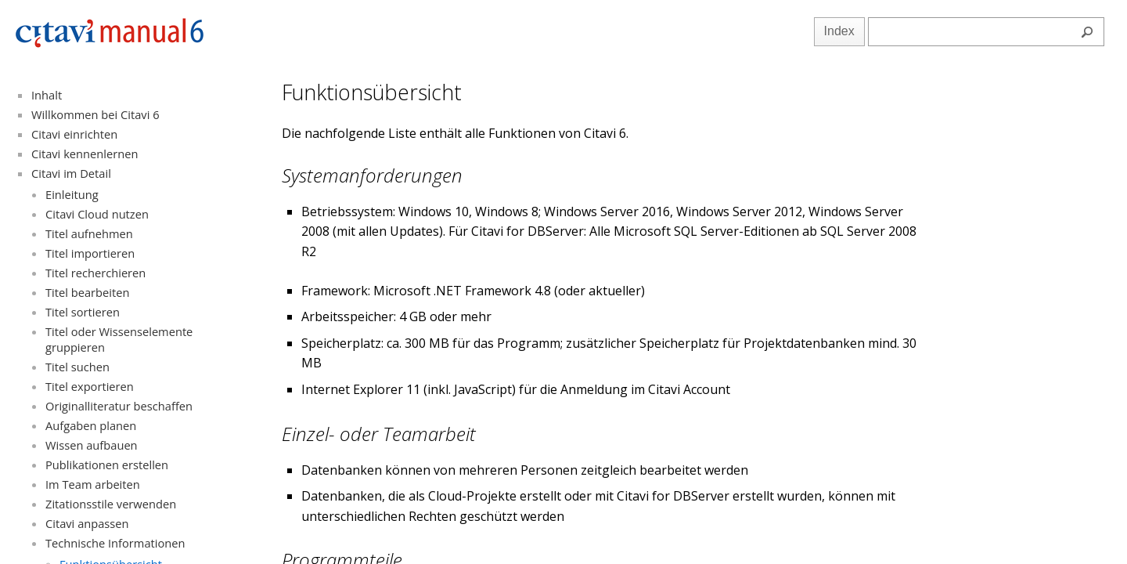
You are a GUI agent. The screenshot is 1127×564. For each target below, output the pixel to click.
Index (839, 31)
